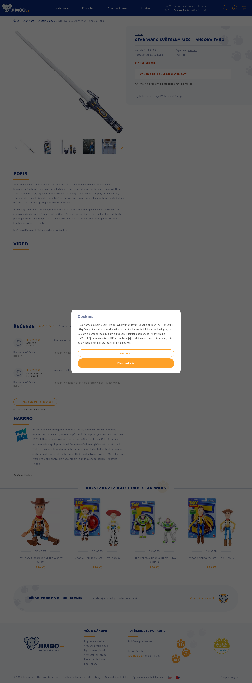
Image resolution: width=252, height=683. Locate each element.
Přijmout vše (126, 363)
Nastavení (126, 353)
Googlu (121, 334)
